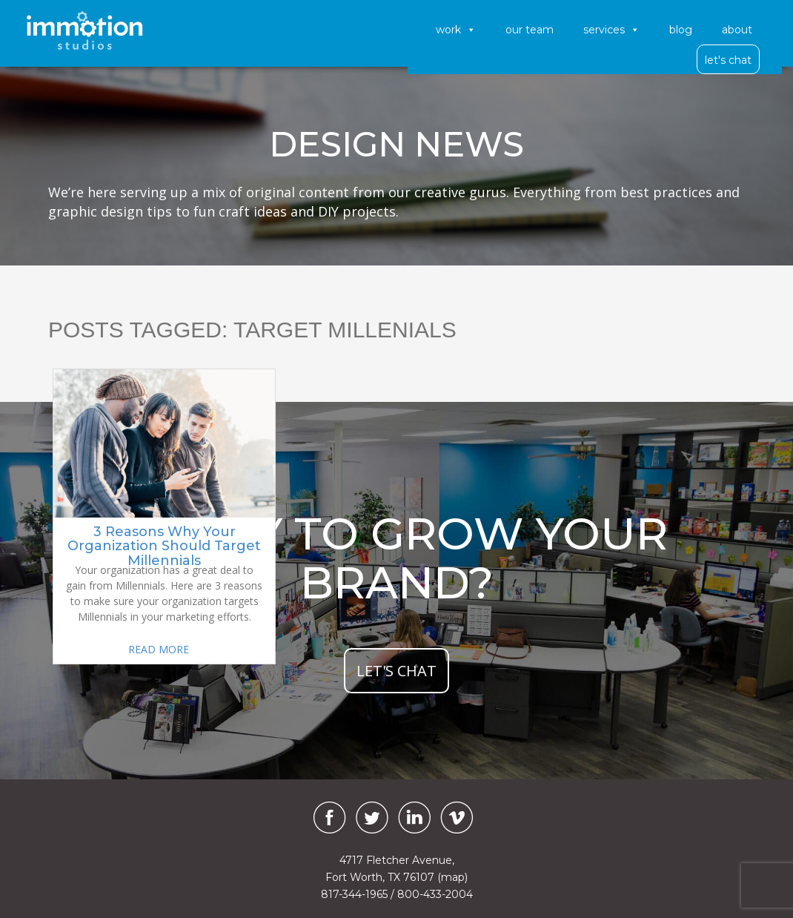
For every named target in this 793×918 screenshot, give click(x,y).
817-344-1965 (354, 894)
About (737, 29)
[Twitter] (372, 817)
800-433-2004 (435, 894)
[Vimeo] (456, 817)
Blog (680, 29)
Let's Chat (728, 60)
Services (611, 29)
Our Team (529, 29)
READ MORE (158, 649)
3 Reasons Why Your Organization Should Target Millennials (164, 546)
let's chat (396, 671)
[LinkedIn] (414, 817)
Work (456, 29)
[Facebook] (326, 817)
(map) (452, 877)
